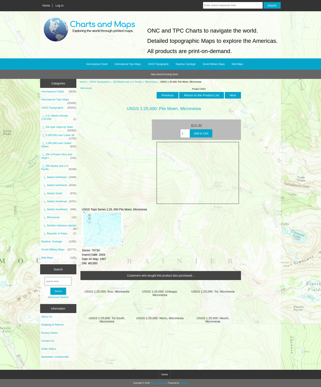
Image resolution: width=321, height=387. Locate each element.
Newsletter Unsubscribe (55, 356)
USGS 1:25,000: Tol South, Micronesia (107, 320)
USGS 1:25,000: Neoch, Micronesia (213, 320)
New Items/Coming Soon (164, 74)
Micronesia (151, 81)
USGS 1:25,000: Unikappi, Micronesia (160, 293)
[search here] (58, 281)
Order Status (48, 348)
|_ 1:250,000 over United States (58, 145)
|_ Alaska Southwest (58, 209)
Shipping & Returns (52, 324)
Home (46, 5)
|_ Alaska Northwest (58, 185)
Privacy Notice (49, 332)
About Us (46, 316)
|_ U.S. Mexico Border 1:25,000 (58, 117)
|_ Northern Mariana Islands (58, 226)
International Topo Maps (128, 64)
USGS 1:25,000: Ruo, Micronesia (107, 291)
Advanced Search (58, 297)
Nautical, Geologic (186, 64)
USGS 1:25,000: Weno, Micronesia (160, 318)
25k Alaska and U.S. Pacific (127, 81)
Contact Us (47, 340)
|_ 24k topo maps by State (58, 128)
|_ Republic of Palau (58, 233)
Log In (59, 5)
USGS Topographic (99, 81)
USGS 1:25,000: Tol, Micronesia (212, 291)
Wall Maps (237, 64)
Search (58, 269)
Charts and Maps (158, 383)
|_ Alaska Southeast (58, 201)
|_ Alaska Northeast (58, 177)
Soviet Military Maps (214, 64)
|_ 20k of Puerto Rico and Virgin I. (58, 156)
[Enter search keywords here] (232, 5)
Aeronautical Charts (97, 64)
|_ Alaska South (58, 193)
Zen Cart (184, 383)
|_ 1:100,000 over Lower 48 (58, 136)
